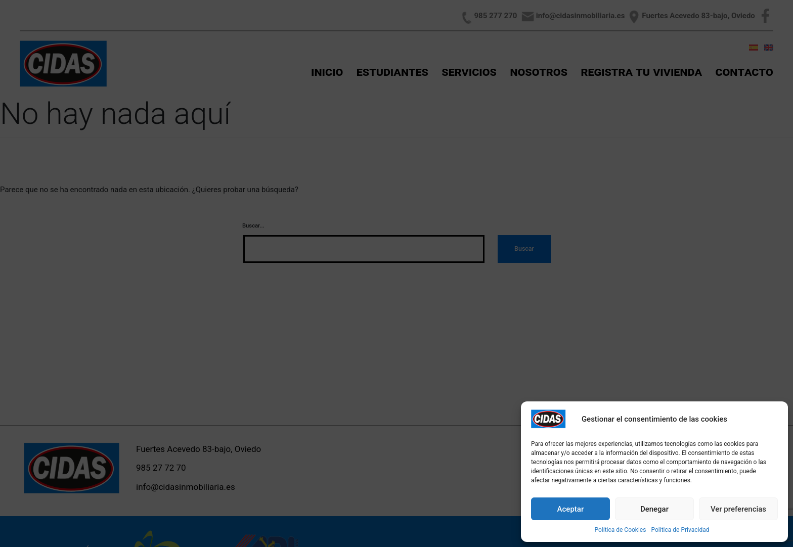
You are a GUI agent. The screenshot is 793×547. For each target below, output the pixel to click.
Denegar (654, 509)
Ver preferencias (738, 509)
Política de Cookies (620, 529)
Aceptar (570, 509)
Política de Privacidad (680, 529)
